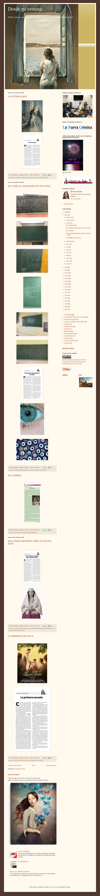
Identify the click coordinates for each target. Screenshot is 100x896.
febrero (68, 261)
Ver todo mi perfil (75, 199)
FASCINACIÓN (13, 775)
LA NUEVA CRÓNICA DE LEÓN (29, 177)
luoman (51, 887)
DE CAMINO (14, 475)
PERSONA (34, 532)
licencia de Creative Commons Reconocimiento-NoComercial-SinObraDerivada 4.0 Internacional (74, 361)
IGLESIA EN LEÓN (26, 532)
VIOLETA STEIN (69, 340)
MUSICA (45, 177)
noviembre (69, 220)
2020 (66, 278)
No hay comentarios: (34, 175)
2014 (66, 295)
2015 (66, 292)
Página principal (68, 204)
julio (67, 247)
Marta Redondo (77, 191)
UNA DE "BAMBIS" (24, 851)
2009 (66, 309)
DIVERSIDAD (24, 470)
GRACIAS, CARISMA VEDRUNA (20, 871)
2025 (66, 215)
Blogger (68, 887)
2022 (66, 273)
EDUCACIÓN (21, 760)
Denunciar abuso (68, 348)
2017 (66, 287)
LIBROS (66, 324)
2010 (66, 306)
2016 (66, 289)
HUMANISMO (32, 628)
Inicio (33, 765)
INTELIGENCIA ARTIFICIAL (45, 628)
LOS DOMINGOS (23, 861)
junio (67, 250)
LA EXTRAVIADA (17, 96)
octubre (68, 223)
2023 (66, 270)
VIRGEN (66, 343)
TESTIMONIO (68, 336)
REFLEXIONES (68, 333)
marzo (68, 258)
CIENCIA (25, 628)
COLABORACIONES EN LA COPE (74, 317)
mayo (68, 252)
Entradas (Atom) (20, 769)
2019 (66, 281)
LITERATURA (68, 326)
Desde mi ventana (25, 9)
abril (67, 255)
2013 (66, 298)
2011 (66, 304)
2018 (66, 284)
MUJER (66, 329)
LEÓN (40, 177)
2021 (66, 276)
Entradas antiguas (51, 765)
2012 (66, 301)
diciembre (69, 217)
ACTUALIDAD (18, 628)
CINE (15, 760)
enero (68, 264)
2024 (66, 267)
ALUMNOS (17, 177)
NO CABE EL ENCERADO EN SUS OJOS (29, 186)
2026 (66, 212)
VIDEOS (66, 338)
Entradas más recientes (14, 765)
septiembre (69, 241)
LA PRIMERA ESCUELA (20, 636)
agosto (68, 244)
